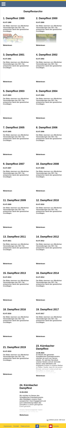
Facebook (41, 425)
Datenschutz (25, 425)
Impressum (8, 425)
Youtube (54, 425)
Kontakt (16, 425)
